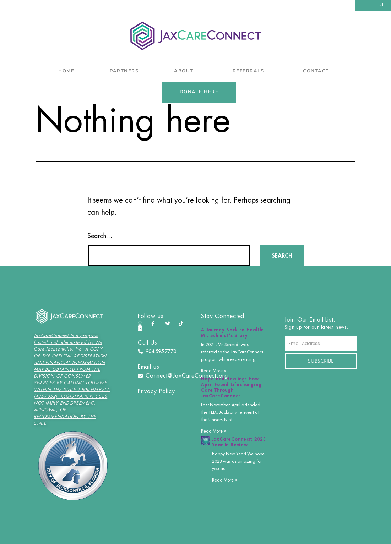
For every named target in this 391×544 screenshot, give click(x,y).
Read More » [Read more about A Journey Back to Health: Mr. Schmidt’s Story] (213, 371)
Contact (318, 71)
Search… (99, 236)
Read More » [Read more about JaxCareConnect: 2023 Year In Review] (224, 480)
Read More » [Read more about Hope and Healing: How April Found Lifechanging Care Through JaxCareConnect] (213, 431)
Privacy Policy (156, 391)
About (185, 71)
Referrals (250, 71)
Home (66, 71)
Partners (124, 71)
